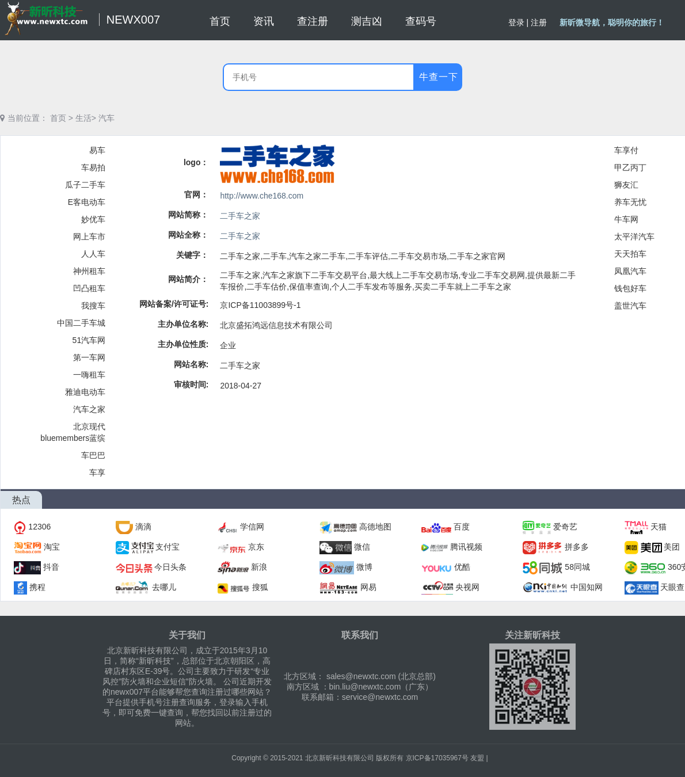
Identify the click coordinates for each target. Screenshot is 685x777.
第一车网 (89, 357)
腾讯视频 (466, 546)
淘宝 (52, 546)
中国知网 (586, 587)
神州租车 (89, 271)
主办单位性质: (183, 344)
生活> (85, 118)
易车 (97, 150)
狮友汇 (626, 184)
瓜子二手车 (85, 184)
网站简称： (188, 214)
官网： (196, 194)
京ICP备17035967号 (437, 758)
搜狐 (260, 587)
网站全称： (188, 234)
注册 (539, 22)
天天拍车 (630, 253)
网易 (368, 587)
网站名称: (191, 364)
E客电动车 (86, 202)
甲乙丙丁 (630, 167)
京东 (256, 546)
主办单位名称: (183, 324)
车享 (97, 472)
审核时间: (191, 384)
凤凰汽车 (630, 271)
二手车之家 (240, 215)
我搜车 (93, 305)
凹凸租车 (89, 288)
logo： (196, 162)
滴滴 (143, 526)
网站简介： (188, 279)
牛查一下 (438, 77)
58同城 (577, 567)
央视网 (467, 587)
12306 (39, 526)
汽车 (106, 118)
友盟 (477, 758)
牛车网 (626, 219)
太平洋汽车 (634, 236)
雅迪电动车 (85, 392)
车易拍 (93, 167)
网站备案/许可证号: (174, 303)
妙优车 (93, 219)
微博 (364, 567)
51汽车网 (89, 340)
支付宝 (167, 546)
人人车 (93, 253)
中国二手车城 (81, 322)
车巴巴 (93, 455)
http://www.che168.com (261, 195)
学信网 (252, 526)
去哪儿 (164, 587)
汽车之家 (89, 409)
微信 (362, 546)
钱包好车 (630, 288)
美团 (672, 546)
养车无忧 (630, 202)
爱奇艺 (565, 526)
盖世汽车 (630, 305)
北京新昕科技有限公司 (339, 758)
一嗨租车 (89, 374)
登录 (516, 22)
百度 (462, 526)
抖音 (51, 567)
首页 (58, 118)
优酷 (462, 567)
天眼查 (672, 587)
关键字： (192, 255)
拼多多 (577, 546)
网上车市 (89, 236)
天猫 (658, 526)
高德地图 (375, 526)
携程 (37, 587)
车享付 (626, 150)
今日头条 (170, 567)
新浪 (259, 567)
